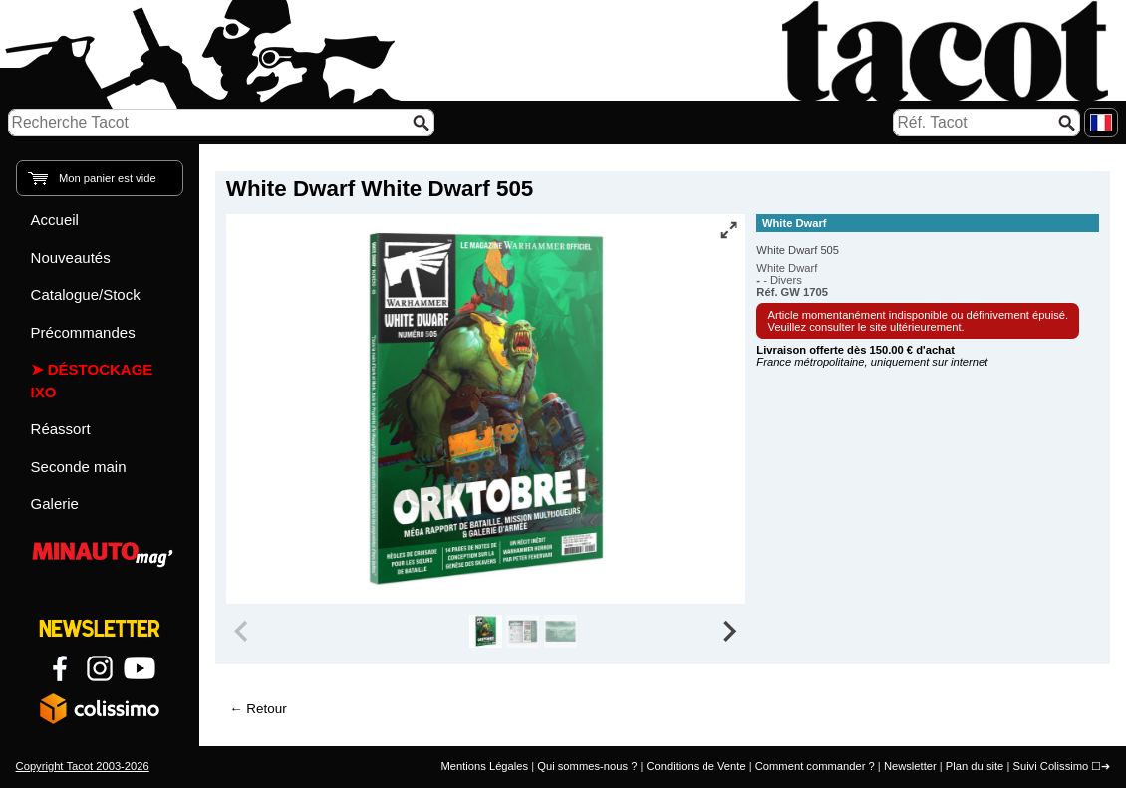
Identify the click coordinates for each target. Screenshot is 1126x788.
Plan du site (974, 766)
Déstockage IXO (92, 380)
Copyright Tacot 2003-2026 (82, 766)
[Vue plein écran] (728, 230)
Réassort (61, 428)
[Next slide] (729, 632)
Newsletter (910, 766)
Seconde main (79, 466)
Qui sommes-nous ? (587, 766)
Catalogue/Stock (86, 294)
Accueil (55, 219)
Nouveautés (71, 257)
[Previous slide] (243, 632)
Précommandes (83, 332)
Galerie (55, 503)
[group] (485, 632)
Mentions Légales (484, 766)
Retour (266, 708)
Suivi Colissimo (1050, 766)
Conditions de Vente (695, 766)
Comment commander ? (815, 766)
